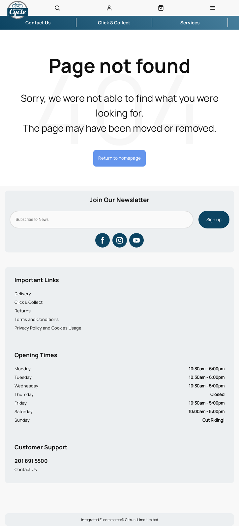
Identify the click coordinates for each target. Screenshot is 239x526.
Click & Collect (29, 302)
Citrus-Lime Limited (141, 519)
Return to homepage (119, 158)
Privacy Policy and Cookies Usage (48, 328)
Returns (23, 311)
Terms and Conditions (37, 319)
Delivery (23, 294)
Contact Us (26, 469)
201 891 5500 (31, 460)
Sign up (214, 220)
